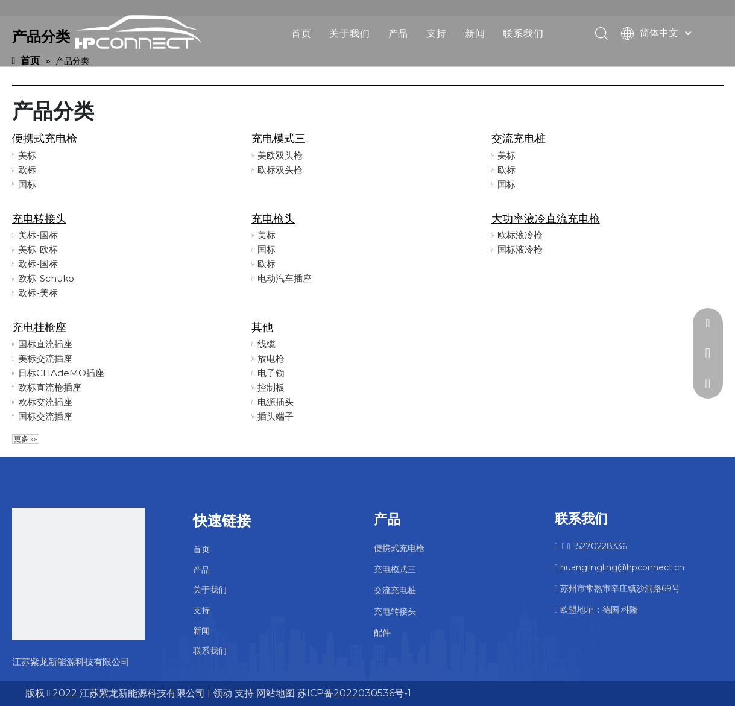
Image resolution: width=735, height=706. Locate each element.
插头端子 (275, 416)
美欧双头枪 (280, 155)
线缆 (266, 344)
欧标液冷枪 (520, 235)
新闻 (475, 33)
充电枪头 (273, 218)
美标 (27, 155)
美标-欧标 (38, 249)
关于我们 (349, 33)
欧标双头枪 (280, 169)
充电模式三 (278, 138)
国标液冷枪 (520, 249)
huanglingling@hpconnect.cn (619, 567)
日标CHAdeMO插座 (61, 373)
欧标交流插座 (45, 402)
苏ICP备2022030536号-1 (354, 693)
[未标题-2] (78, 574)
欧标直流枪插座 (49, 387)
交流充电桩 (518, 138)
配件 (382, 632)
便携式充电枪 (44, 138)
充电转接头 (39, 218)
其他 (262, 327)
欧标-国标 (38, 263)
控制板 (271, 387)
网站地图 (275, 693)
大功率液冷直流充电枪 (545, 218)
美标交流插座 (45, 358)
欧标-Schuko (46, 278)
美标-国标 (38, 235)
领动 (222, 693)
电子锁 (271, 373)
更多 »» (25, 438)
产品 (398, 33)
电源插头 (275, 402)
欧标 (27, 169)
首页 (301, 33)
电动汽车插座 (284, 278)
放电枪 (271, 358)
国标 (27, 184)
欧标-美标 (38, 292)
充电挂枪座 (39, 327)
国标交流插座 (45, 416)
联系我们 (523, 33)
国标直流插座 (45, 344)
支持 (436, 33)
